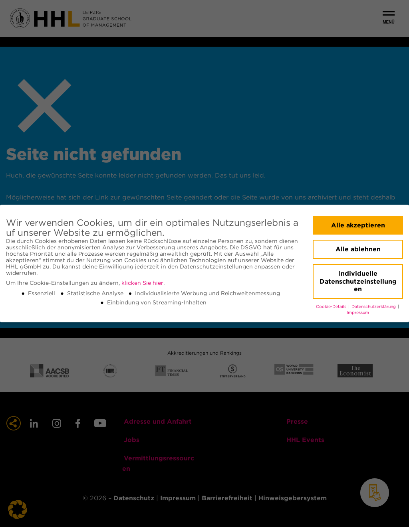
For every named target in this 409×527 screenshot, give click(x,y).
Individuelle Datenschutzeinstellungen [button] (358, 281)
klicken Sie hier (142, 283)
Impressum (358, 312)
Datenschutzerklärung (374, 306)
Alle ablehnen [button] (358, 249)
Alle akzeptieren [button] (358, 225)
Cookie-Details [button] (331, 306)
